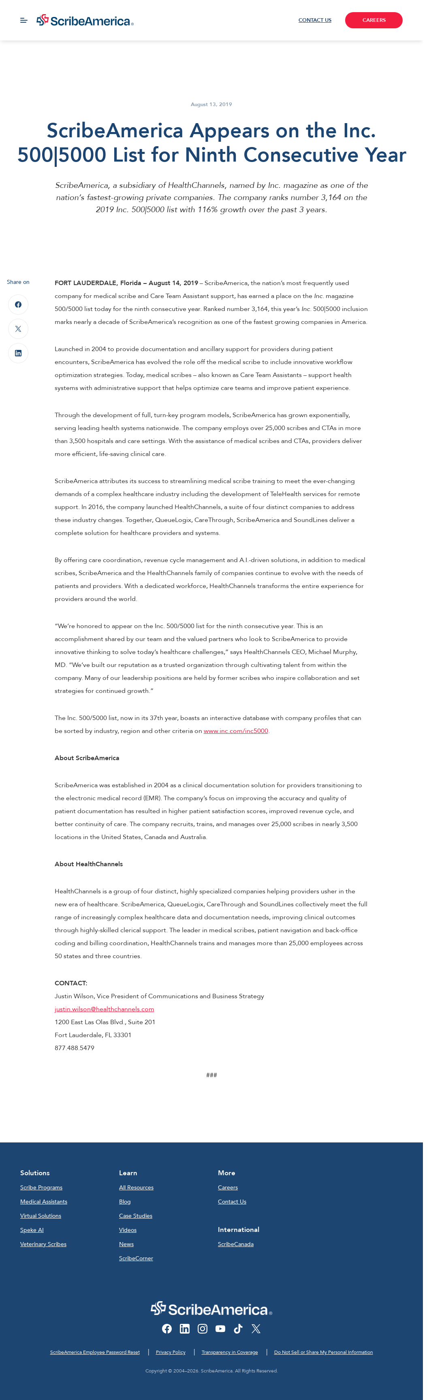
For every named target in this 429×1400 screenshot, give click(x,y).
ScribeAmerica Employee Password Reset (95, 1352)
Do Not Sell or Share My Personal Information (323, 1352)
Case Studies (135, 1216)
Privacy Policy (171, 1352)
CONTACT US (315, 20)
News (126, 1244)
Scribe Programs (41, 1187)
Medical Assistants (43, 1202)
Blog (125, 1202)
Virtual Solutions (40, 1216)
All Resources (136, 1187)
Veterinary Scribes (43, 1244)
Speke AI (32, 1230)
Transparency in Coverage (230, 1352)
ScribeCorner (136, 1258)
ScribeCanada (236, 1244)
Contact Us (232, 1202)
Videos (128, 1230)
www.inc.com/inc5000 (236, 731)
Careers (228, 1187)
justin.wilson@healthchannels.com (104, 1009)
